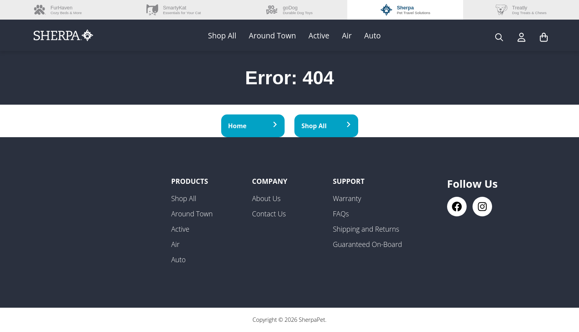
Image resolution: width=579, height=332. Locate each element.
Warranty (347, 198)
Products (189, 181)
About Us (266, 198)
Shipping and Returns (366, 229)
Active (318, 35)
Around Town (272, 35)
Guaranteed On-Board (367, 244)
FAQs (341, 213)
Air (347, 35)
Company (269, 181)
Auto (372, 35)
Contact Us (269, 213)
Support (348, 181)
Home (253, 126)
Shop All (222, 35)
